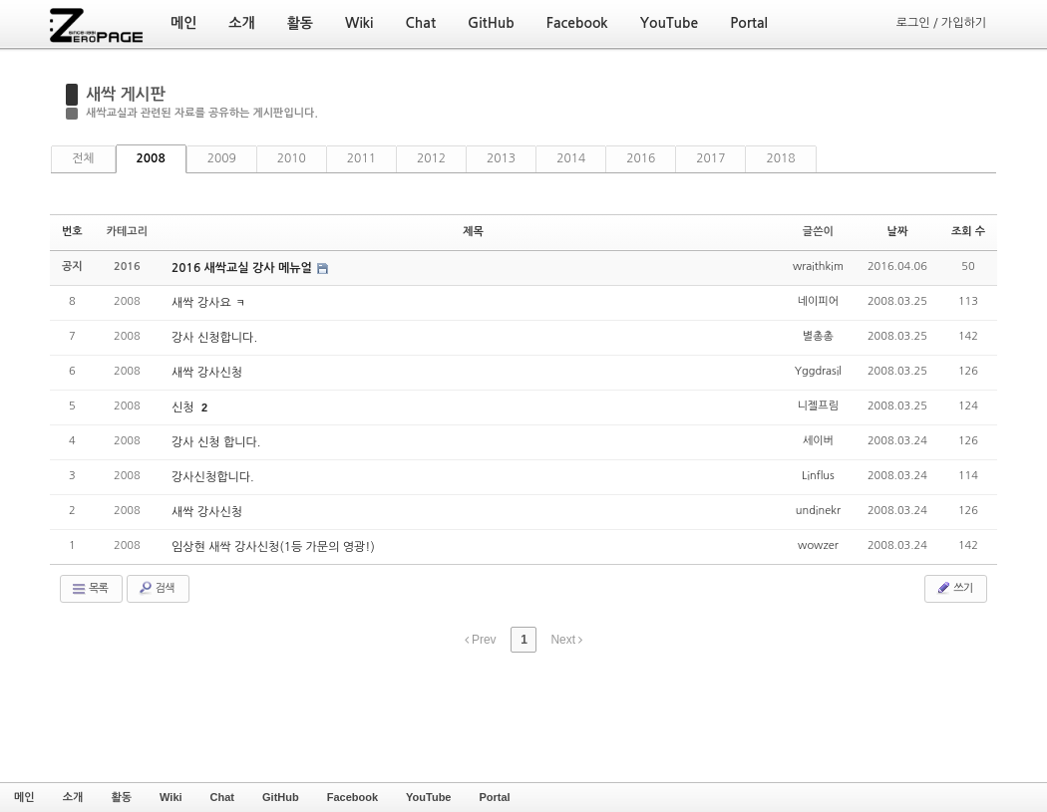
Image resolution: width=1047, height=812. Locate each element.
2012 (431, 158)
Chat (222, 797)
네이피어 (818, 301)
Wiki (171, 797)
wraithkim (818, 266)
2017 (710, 158)
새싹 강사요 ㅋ (208, 303)
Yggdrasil (818, 371)
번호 (72, 231)
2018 (780, 158)
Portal (494, 797)
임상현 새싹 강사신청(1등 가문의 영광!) (273, 547)
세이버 (818, 440)
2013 (501, 158)
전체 (83, 158)
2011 (361, 158)
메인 (24, 797)
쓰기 (953, 588)
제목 (473, 231)
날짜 (897, 231)
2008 (151, 158)
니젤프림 (818, 406)
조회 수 (968, 231)
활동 (121, 797)
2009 (221, 158)
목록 (89, 589)
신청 (184, 407)
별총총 (818, 336)
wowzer (818, 545)
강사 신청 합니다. (216, 442)
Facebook (352, 797)
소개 (73, 797)
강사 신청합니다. (214, 338)
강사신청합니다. (213, 477)
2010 (291, 158)
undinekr (818, 510)
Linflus (818, 475)
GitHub (280, 797)
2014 (570, 158)
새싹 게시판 (126, 94)
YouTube (428, 797)
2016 (640, 158)
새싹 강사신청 (207, 373)
